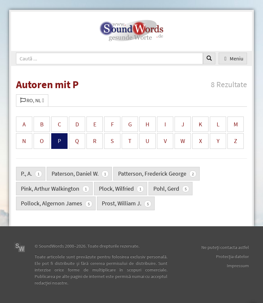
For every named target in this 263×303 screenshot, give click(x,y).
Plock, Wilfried (121, 188)
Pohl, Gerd (171, 188)
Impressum (238, 265)
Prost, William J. (126, 203)
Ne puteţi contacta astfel (225, 247)
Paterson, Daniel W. (80, 173)
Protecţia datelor (232, 256)
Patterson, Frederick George (157, 173)
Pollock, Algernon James (56, 203)
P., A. (31, 173)
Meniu (232, 58)
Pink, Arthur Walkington (55, 188)
